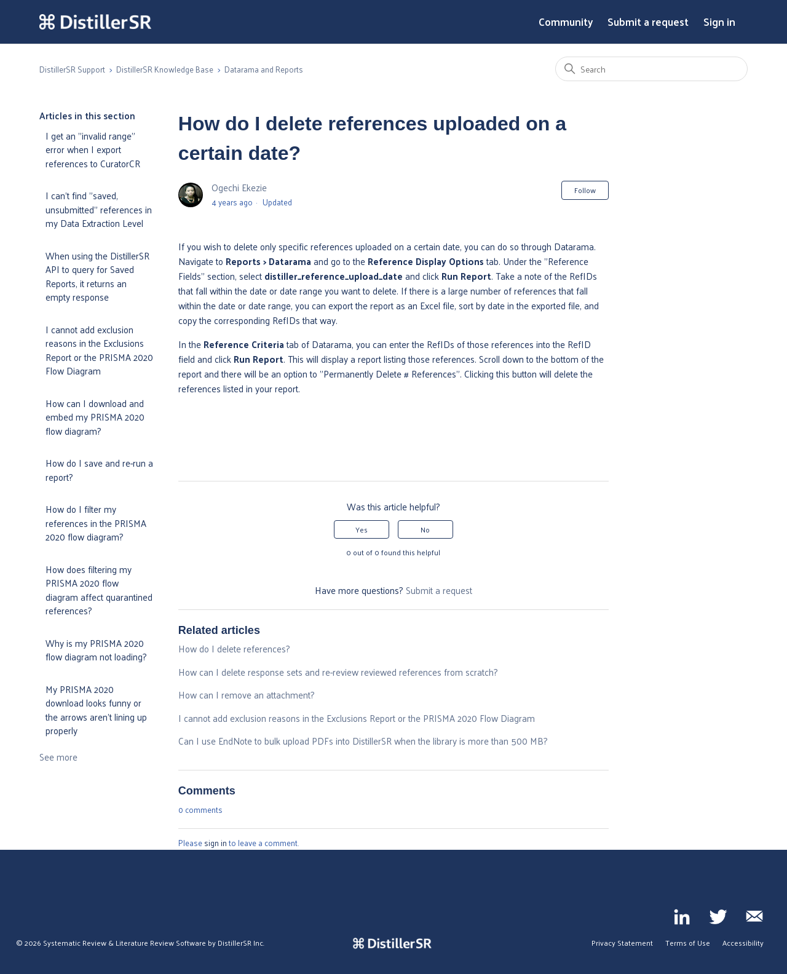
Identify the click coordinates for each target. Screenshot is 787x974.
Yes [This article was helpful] (361, 529)
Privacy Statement (622, 942)
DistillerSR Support (72, 69)
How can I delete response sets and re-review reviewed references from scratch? (338, 671)
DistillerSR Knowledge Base (164, 69)
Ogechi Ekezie (239, 187)
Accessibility (743, 942)
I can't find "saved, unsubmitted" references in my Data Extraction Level (98, 209)
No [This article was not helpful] (425, 529)
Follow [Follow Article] (585, 190)
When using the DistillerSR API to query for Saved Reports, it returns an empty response (97, 276)
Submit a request (648, 22)
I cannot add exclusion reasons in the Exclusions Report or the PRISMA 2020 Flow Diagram (99, 350)
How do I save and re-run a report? (99, 469)
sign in (215, 843)
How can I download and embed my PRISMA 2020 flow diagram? (94, 417)
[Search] (651, 69)
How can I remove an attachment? (246, 694)
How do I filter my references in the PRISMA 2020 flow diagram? (95, 523)
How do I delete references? (234, 648)
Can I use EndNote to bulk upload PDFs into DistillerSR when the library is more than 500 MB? (363, 740)
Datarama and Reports (263, 69)
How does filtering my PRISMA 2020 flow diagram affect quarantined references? (98, 590)
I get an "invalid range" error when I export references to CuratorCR (92, 149)
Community (566, 22)
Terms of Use (687, 942)
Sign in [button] (719, 22)
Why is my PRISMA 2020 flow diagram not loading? (96, 650)
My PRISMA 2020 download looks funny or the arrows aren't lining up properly (96, 710)
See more (58, 756)
